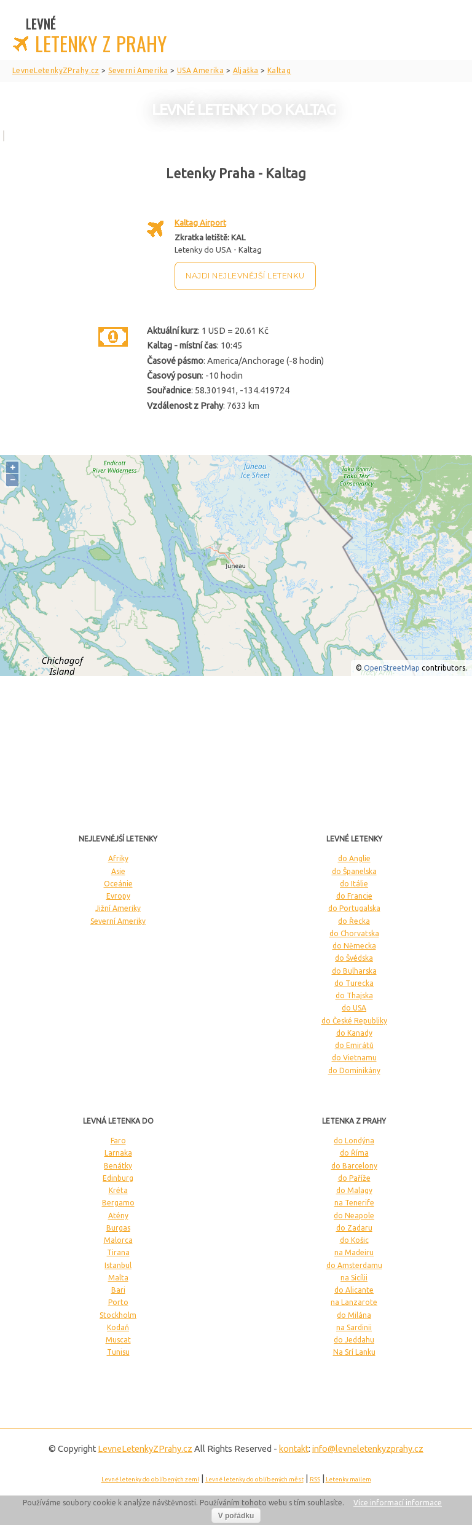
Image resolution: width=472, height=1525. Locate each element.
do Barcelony (354, 1166)
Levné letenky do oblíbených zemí (150, 1479)
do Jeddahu (354, 1340)
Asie (118, 871)
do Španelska (354, 871)
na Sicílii (354, 1278)
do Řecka (354, 921)
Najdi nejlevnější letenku (245, 275)
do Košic (354, 1240)
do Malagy (354, 1190)
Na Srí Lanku (354, 1352)
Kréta (118, 1190)
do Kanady (354, 1033)
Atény (118, 1216)
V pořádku (236, 1515)
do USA (354, 1008)
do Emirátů (354, 1045)
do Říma (354, 1153)
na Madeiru (354, 1252)
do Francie (354, 896)
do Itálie (354, 884)
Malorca (118, 1240)
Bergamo (118, 1203)
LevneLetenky (145, 1449)
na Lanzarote (354, 1302)
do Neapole (354, 1216)
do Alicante (354, 1290)
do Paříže (354, 1178)
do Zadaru (354, 1228)
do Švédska (354, 958)
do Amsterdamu (354, 1265)
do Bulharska (354, 971)
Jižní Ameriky (118, 908)
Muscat (118, 1340)
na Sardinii (354, 1327)
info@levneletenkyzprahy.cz (367, 1449)
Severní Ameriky (118, 921)
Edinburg (118, 1178)
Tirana (118, 1252)
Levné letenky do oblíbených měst (254, 1479)
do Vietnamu (354, 1058)
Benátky (118, 1166)
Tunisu (118, 1352)
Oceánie (118, 884)
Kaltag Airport (200, 222)
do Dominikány (354, 1070)
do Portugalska (354, 908)
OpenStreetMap (392, 668)
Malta (118, 1278)
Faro (118, 1141)
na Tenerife (354, 1203)
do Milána (354, 1315)
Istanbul (118, 1265)
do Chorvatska (354, 933)
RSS (315, 1479)
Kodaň (118, 1327)
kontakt (294, 1449)
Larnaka (118, 1153)
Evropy (118, 896)
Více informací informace (397, 1503)
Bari (118, 1290)
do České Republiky (354, 1021)
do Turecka (354, 983)
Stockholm (118, 1315)
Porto (118, 1302)
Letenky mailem (348, 1479)
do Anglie (354, 858)
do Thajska (354, 995)
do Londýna (354, 1141)
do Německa (354, 946)
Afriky (118, 858)
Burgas (118, 1228)
